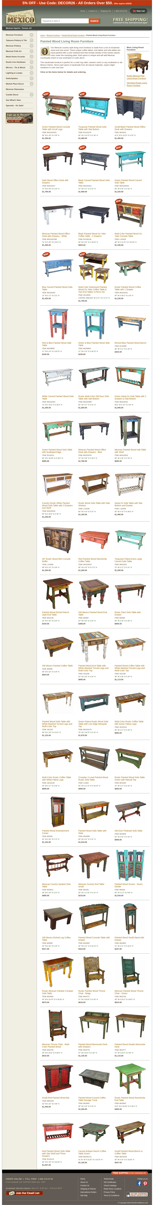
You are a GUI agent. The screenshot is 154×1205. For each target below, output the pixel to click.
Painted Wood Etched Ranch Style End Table (55, 613)
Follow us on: (142, 1179)
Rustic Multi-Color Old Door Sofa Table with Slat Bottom (93, 397)
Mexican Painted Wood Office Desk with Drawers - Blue (92, 450)
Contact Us (92, 11)
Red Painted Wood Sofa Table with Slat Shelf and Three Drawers (56, 1153)
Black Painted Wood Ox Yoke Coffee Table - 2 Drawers (92, 234)
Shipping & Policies (88, 1189)
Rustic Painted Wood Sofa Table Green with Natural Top (130, 778)
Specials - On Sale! (14, 105)
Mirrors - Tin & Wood (15, 67)
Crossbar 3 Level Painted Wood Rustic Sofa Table (93, 778)
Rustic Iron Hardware (16, 62)
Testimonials (109, 1179)
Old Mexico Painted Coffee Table (57, 665)
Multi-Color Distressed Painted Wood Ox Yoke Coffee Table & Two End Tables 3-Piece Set (92, 289)
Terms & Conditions (111, 1195)
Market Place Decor (15, 84)
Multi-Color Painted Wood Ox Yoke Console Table (128, 234)
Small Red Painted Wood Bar (56, 1098)
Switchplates (12, 78)
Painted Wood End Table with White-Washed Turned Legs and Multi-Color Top (93, 668)
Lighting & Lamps (14, 73)
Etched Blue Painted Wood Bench (130, 343)
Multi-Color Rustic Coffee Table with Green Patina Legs (129, 722)
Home (82, 11)
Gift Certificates (110, 1182)
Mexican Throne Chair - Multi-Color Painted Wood (56, 1045)
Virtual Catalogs (110, 1185)
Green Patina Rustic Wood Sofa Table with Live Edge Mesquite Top (93, 724)
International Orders (88, 1192)
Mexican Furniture (14, 35)
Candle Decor (12, 95)
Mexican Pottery (13, 46)
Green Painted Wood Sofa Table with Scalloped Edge (57, 450)
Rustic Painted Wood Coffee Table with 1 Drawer (128, 288)
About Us (84, 1182)
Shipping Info (106, 11)
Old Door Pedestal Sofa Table (128, 831)
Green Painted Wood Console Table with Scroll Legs (56, 128)
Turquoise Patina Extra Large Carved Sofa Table (128, 560)
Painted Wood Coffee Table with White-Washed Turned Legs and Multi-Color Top (130, 668)
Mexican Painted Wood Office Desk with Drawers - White (56, 234)
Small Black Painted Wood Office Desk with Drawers (130, 128)
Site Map (83, 1195)
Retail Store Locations (112, 1189)
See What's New (13, 100)
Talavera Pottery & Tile (16, 40)
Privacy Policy (109, 1192)
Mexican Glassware (15, 89)
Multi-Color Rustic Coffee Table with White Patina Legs (56, 778)
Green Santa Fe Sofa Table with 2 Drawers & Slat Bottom (130, 397)
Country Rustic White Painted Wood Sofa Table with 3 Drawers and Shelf (57, 505)
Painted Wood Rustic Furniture (73, 35)
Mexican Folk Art (14, 51)
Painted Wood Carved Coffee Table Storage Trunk (92, 1099)
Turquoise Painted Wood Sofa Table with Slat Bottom (92, 128)
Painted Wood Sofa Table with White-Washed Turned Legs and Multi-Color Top (57, 724)
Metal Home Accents (15, 57)
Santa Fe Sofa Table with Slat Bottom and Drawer (128, 504)
